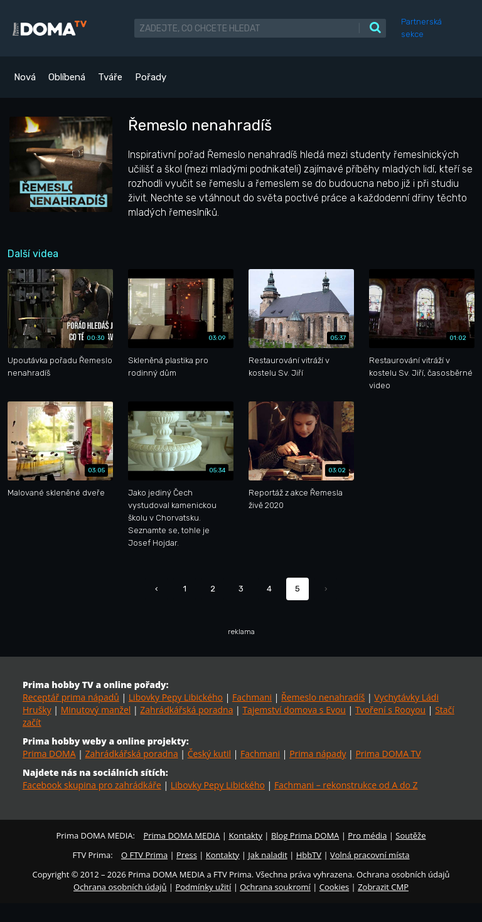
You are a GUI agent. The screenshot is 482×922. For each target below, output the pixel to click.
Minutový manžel (96, 710)
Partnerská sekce (421, 28)
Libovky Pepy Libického (176, 697)
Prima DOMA (49, 754)
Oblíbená (66, 77)
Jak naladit (267, 855)
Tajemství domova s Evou (294, 710)
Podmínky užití (203, 887)
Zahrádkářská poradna (186, 710)
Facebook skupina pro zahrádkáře (92, 785)
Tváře (110, 77)
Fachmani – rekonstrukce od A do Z (346, 785)
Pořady (150, 77)
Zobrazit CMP (383, 887)
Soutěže (410, 835)
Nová (25, 77)
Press (186, 855)
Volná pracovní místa (369, 855)
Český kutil (209, 754)
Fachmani (252, 697)
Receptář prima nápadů (71, 697)
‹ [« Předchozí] (156, 588)
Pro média (367, 835)
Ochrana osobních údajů (119, 887)
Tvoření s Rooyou (390, 710)
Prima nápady (317, 754)
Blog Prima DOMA (305, 835)
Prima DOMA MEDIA (181, 835)
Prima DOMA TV (387, 754)
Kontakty (245, 835)
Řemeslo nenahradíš (323, 697)
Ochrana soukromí (275, 887)
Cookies (334, 887)
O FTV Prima (144, 855)
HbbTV (308, 855)
